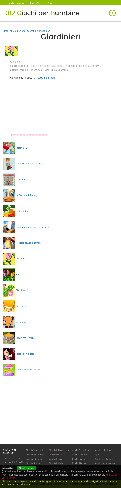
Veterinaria (15, 322)
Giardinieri (15, 258)
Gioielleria (14, 306)
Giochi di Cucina (56, 459)
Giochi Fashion (79, 459)
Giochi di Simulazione (14, 30)
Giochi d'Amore (33, 463)
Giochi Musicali (56, 454)
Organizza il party (18, 337)
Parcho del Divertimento (22, 369)
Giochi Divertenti (80, 454)
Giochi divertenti (16, 3)
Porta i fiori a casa (18, 353)
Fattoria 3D (15, 147)
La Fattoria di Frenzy (20, 195)
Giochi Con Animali (35, 454)
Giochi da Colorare (34, 459)
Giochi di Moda (56, 463)
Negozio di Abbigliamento (23, 242)
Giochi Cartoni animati (105, 463)
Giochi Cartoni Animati (36, 450)
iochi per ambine (42, 13)
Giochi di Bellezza (103, 450)
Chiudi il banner (26, 468)
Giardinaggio (16, 290)
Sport (97, 454)
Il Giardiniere (16, 211)
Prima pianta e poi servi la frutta (26, 227)
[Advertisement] (39, 107)
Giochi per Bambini (104, 459)
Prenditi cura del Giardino (22, 163)
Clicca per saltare (46, 77)
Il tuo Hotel (15, 179)
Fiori (11, 274)
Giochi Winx (36, 3)
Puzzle (51, 3)
